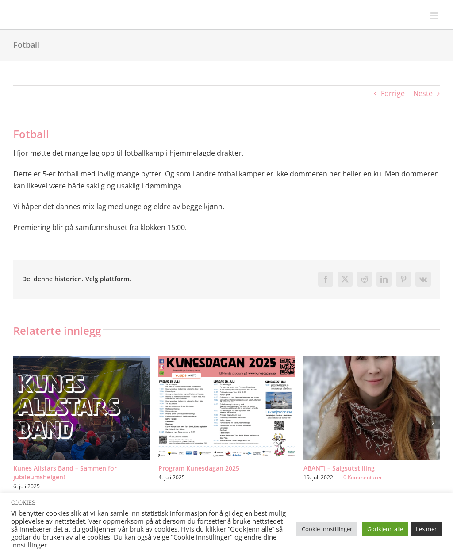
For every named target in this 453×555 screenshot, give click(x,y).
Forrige (393, 93)
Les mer (426, 529)
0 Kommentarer (362, 477)
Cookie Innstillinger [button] (327, 529)
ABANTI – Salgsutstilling (339, 468)
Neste (423, 93)
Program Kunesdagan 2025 (198, 468)
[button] (20, 422)
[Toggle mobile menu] (435, 15)
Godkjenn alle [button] (385, 529)
